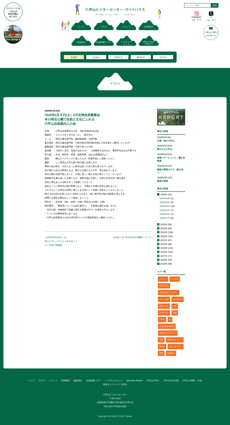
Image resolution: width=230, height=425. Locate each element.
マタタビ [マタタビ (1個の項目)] (174, 279)
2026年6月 (165, 198)
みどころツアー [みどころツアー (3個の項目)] (175, 346)
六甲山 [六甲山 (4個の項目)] (162, 319)
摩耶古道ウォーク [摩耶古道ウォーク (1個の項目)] (174, 340)
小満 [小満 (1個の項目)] (175, 306)
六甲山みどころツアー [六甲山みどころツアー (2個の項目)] (168, 292)
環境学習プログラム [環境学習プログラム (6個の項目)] (167, 333)
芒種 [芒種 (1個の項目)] (161, 353)
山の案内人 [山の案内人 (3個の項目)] (177, 299)
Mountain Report (134, 380)
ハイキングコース (114, 380)
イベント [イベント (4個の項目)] (163, 279)
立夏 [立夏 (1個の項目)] (161, 340)
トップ (31, 380)
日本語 (74, 57)
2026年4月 (165, 206)
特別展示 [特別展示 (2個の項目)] (171, 353)
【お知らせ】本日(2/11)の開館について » (132, 237)
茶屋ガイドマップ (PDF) (115, 384)
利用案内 (65, 380)
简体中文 (118, 57)
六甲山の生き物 (170, 380)
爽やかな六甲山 (164, 149)
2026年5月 (165, 202)
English (96, 57)
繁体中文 (141, 57)
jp (194, 19)
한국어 (163, 57)
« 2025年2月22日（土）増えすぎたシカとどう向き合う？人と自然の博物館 (61, 241)
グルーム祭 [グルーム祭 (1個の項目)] (164, 299)
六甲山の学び (152, 380)
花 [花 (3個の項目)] (170, 319)
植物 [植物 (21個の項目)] (175, 313)
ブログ (41, 380)
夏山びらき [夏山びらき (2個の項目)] (164, 306)
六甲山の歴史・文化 (192, 380)
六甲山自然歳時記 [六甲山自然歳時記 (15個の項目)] (166, 326)
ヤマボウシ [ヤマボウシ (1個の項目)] (164, 313)
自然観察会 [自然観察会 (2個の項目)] (164, 286)
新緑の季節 (162, 181)
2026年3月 (165, 210)
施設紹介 (78, 380)
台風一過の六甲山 (166, 140)
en (198, 19)
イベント (53, 380)
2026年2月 (165, 214)
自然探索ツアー (93, 380)
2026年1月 (165, 218)
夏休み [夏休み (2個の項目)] (162, 346)
